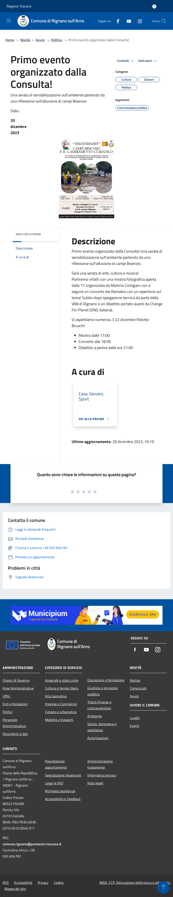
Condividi (126, 61)
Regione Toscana (19, 6)
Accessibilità (23, 882)
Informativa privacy (101, 775)
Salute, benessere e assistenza (101, 727)
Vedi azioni (148, 61)
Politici (8, 711)
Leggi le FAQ (54, 783)
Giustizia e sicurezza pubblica (102, 691)
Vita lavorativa (56, 696)
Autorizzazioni (98, 738)
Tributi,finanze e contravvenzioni (99, 705)
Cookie (59, 882)
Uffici (6, 696)
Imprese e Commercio (61, 704)
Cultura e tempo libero (61, 688)
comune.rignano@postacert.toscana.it (32, 844)
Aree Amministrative (18, 688)
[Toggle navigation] (8, 20)
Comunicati (138, 688)
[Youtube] (127, 21)
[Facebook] (116, 21)
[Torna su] (163, 887)
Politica (56, 40)
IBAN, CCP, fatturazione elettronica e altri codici (134, 882)
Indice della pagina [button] (28, 234)
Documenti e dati (15, 733)
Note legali (95, 783)
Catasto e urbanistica (60, 711)
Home (9, 40)
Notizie (135, 680)
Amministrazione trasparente (100, 764)
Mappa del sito (15, 888)
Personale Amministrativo (14, 723)
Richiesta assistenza (60, 791)
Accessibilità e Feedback (63, 798)
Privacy (43, 882)
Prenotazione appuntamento (56, 764)
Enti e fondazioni (15, 704)
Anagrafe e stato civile (61, 680)
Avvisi (40, 40)
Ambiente (94, 716)
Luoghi (135, 717)
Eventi (134, 725)
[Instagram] (138, 21)
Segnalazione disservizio (63, 775)
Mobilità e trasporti (59, 719)
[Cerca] (163, 21)
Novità (25, 40)
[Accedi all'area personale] (154, 6)
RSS (6, 882)
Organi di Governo (16, 680)
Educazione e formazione (105, 680)
